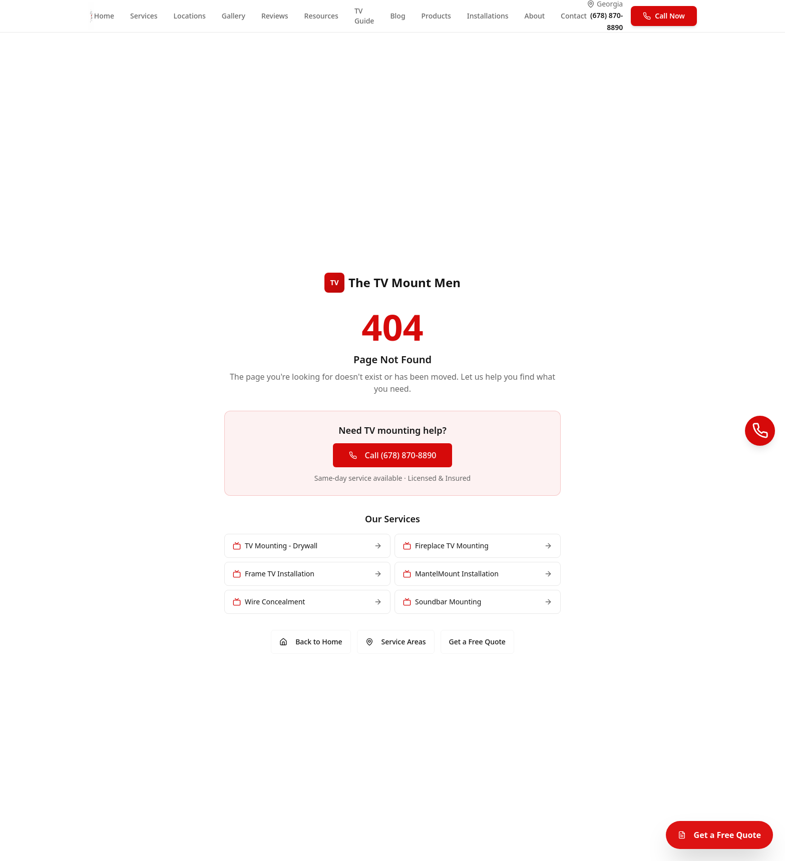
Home (104, 16)
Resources (321, 16)
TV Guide (364, 16)
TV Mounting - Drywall (307, 545)
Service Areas (395, 641)
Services (144, 16)
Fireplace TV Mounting (477, 545)
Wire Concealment (307, 601)
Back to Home (310, 641)
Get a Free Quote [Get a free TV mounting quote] (719, 834)
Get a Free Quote (477, 641)
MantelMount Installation (477, 573)
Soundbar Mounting (477, 601)
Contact (574, 16)
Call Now (664, 16)
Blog (397, 16)
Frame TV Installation (307, 573)
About (535, 16)
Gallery (233, 16)
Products (436, 16)
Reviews (274, 16)
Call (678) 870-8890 (393, 455)
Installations (488, 16)
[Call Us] (760, 431)
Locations (190, 16)
